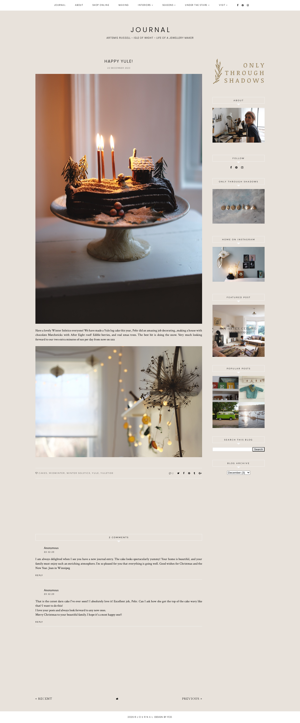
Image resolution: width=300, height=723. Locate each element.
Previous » (192, 699)
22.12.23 (49, 552)
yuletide (107, 473)
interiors (144, 5)
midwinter (57, 473)
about (79, 5)
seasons (168, 5)
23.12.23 (49, 594)
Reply (39, 575)
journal (60, 5)
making (124, 5)
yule (95, 473)
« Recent (43, 699)
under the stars (196, 5)
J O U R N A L (150, 30)
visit (222, 5)
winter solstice (78, 473)
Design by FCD (163, 717)
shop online (100, 5)
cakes (43, 473)
